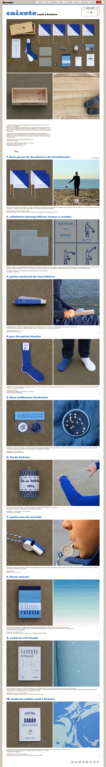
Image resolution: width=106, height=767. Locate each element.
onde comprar (84, 2)
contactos (92, 2)
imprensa (76, 2)
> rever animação (95, 158)
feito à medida (68, 2)
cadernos (40, 2)
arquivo (61, 2)
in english (98, 2)
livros (46, 2)
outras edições (53, 2)
